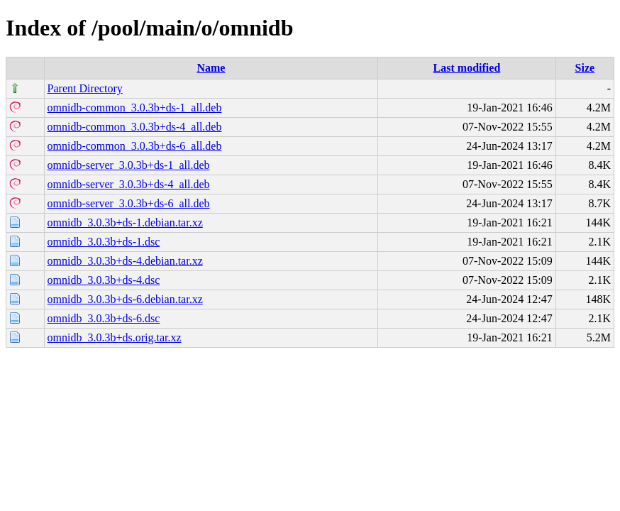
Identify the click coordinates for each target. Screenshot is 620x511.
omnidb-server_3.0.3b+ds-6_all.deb (129, 203)
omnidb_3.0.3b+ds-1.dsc (104, 242)
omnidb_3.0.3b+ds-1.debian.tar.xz (125, 222)
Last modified (467, 68)
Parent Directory (85, 88)
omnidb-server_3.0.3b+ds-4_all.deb (129, 184)
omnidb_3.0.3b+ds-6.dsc (104, 318)
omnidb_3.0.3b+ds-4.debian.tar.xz (125, 261)
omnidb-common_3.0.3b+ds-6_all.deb (135, 146)
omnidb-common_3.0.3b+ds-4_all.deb (135, 127)
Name (210, 68)
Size (585, 68)
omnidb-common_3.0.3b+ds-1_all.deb (135, 107)
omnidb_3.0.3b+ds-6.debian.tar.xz (125, 299)
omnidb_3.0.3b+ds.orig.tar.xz (115, 337)
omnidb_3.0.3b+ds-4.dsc (104, 280)
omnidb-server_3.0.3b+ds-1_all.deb (129, 165)
